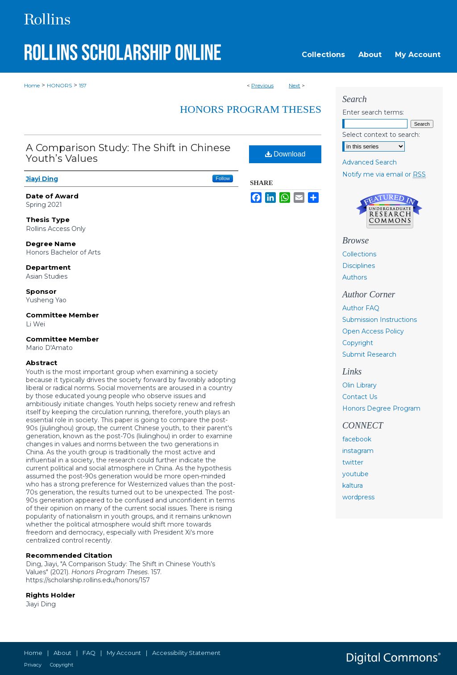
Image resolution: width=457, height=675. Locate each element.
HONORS (59, 85)
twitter (352, 462)
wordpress (358, 497)
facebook (356, 439)
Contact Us (359, 397)
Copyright (357, 343)
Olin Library (359, 385)
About (62, 652)
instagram (358, 451)
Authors (354, 277)
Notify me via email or (384, 174)
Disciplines (358, 266)
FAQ (89, 652)
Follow (223, 178)
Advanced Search (369, 162)
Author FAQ (360, 308)
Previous (262, 85)
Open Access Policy (373, 331)
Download (285, 154)
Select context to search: (381, 135)
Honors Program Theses (250, 109)
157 (83, 85)
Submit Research (369, 354)
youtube (355, 474)
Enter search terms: (373, 112)
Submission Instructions (379, 320)
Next (294, 85)
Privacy (33, 665)
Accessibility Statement (186, 652)
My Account (124, 652)
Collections (359, 254)
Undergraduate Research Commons (389, 211)
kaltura (352, 486)
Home (32, 85)
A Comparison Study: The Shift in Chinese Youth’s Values (128, 153)
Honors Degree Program (381, 408)
